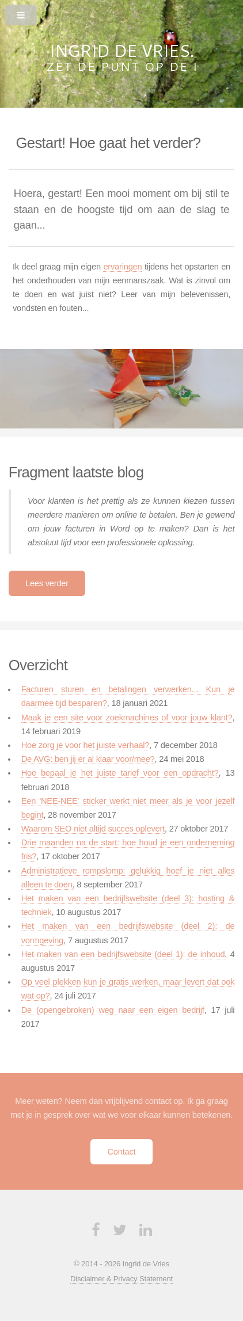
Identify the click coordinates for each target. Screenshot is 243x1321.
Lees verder (47, 583)
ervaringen (122, 266)
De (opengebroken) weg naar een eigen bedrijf (112, 1010)
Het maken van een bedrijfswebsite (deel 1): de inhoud (123, 954)
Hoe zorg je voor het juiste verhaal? (85, 745)
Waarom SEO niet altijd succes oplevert (93, 828)
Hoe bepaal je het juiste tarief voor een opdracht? (120, 772)
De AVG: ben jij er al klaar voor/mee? (88, 759)
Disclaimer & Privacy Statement (121, 1278)
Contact (122, 1151)
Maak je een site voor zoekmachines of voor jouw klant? (127, 717)
